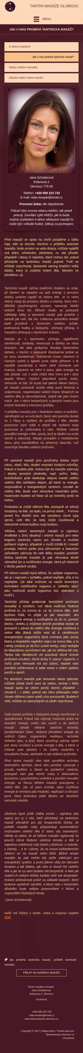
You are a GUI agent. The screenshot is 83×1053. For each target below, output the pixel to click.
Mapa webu (48, 1031)
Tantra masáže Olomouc (54, 6)
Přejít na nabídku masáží (41, 973)
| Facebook (68, 1038)
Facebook (41, 999)
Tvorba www (63, 1031)
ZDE (7, 917)
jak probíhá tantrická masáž (30, 959)
